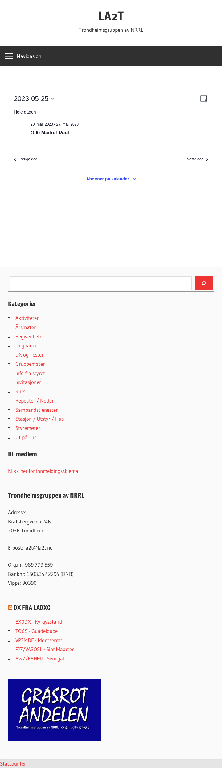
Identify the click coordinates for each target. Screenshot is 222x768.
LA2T (111, 15)
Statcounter (13, 763)
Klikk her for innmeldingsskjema (43, 471)
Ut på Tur (25, 437)
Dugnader (26, 345)
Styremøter (27, 428)
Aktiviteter (27, 318)
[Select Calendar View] (203, 98)
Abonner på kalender (107, 178)
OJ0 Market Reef (50, 132)
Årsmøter (25, 327)
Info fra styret (30, 373)
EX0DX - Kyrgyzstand (38, 621)
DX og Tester (29, 354)
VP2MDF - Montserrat (38, 640)
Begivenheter (29, 336)
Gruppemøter (30, 364)
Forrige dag (25, 159)
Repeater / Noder (34, 400)
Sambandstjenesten (37, 410)
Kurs (20, 391)
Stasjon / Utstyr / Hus (39, 418)
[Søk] (204, 283)
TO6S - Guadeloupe (36, 631)
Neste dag (197, 159)
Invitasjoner (28, 382)
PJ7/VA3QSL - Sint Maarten (45, 649)
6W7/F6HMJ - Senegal (39, 658)
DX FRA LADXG (32, 607)
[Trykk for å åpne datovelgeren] (34, 98)
